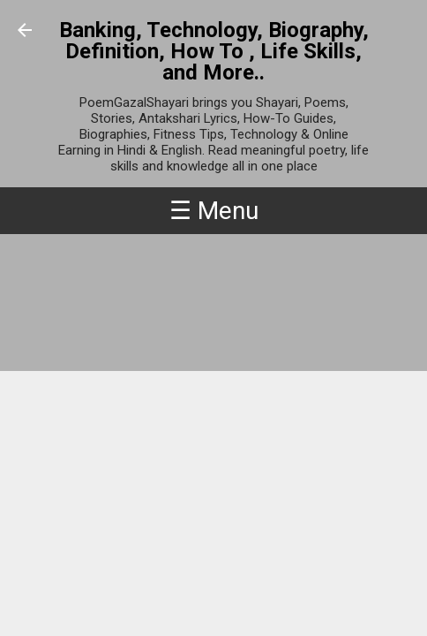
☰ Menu (213, 210)
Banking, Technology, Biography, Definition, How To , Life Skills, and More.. (214, 51)
